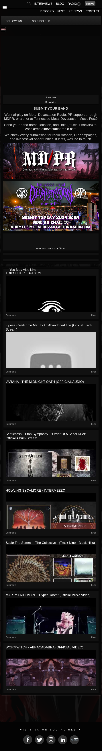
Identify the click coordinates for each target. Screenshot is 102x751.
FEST (61, 11)
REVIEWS (75, 11)
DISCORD (47, 11)
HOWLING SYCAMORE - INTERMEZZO (35, 490)
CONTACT (92, 11)
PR (29, 3)
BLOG (60, 3)
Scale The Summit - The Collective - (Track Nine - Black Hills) (50, 543)
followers (14, 21)
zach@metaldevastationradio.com (50, 129)
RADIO (72, 3)
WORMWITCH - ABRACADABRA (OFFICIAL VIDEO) (44, 647)
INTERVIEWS (43, 3)
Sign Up (90, 4)
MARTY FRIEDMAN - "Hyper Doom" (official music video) (48, 595)
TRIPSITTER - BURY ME (24, 273)
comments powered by (51, 248)
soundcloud (41, 21)
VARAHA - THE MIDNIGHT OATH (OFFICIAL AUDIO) (45, 382)
